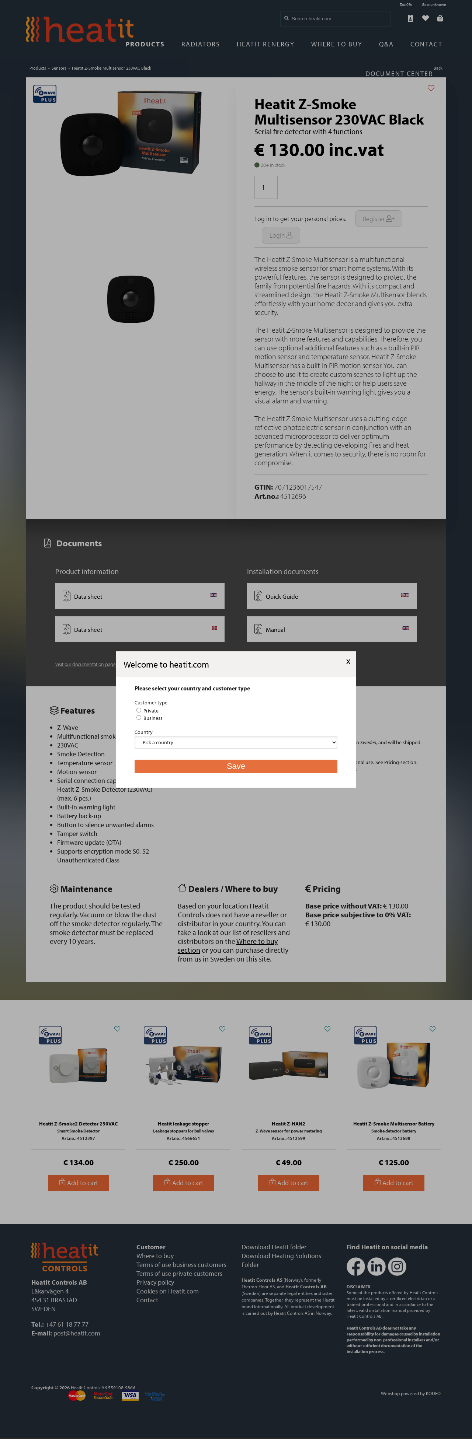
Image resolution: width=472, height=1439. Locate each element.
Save (236, 766)
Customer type (151, 702)
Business (149, 718)
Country (144, 732)
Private (147, 710)
